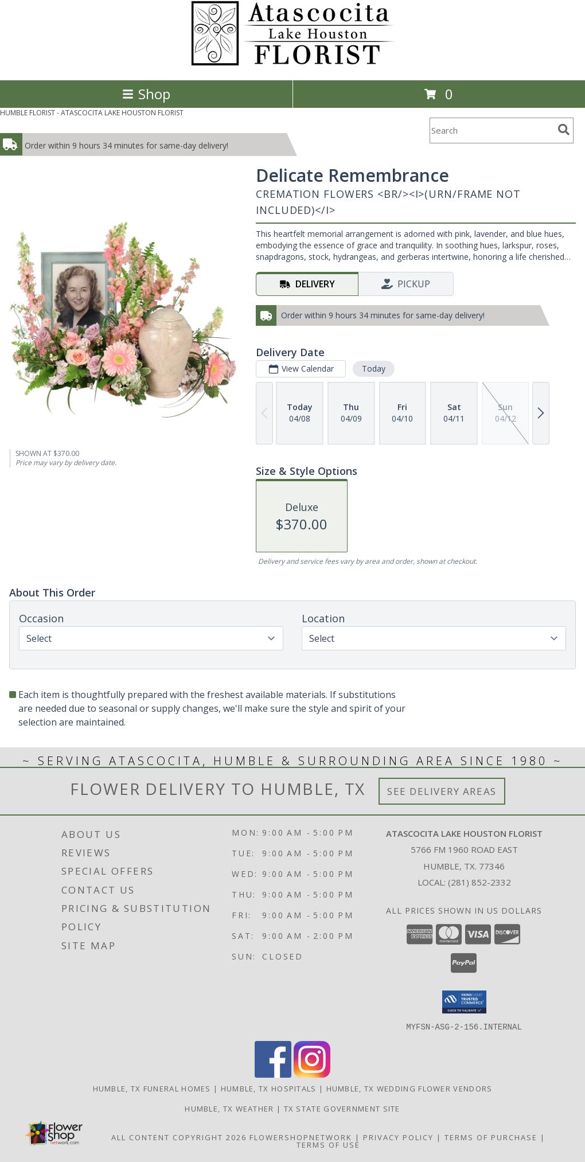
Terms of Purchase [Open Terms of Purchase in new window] (490, 1137)
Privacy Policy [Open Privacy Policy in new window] (398, 1137)
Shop (146, 93)
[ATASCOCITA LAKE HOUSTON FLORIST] (293, 63)
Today (373, 368)
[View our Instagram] (312, 1074)
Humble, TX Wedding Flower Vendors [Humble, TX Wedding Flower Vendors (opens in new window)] (409, 1088)
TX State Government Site (342, 1108)
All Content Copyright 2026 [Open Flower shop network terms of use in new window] (179, 1137)
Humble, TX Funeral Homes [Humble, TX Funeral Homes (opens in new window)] (152, 1088)
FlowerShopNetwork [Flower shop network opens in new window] (300, 1137)
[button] (464, 1002)
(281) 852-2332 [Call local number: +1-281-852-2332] (479, 882)
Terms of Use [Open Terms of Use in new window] (328, 1144)
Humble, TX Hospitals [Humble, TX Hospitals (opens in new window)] (269, 1088)
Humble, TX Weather (229, 1108)
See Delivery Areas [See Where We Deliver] (442, 791)
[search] (564, 129)
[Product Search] (491, 130)
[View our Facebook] (273, 1074)
